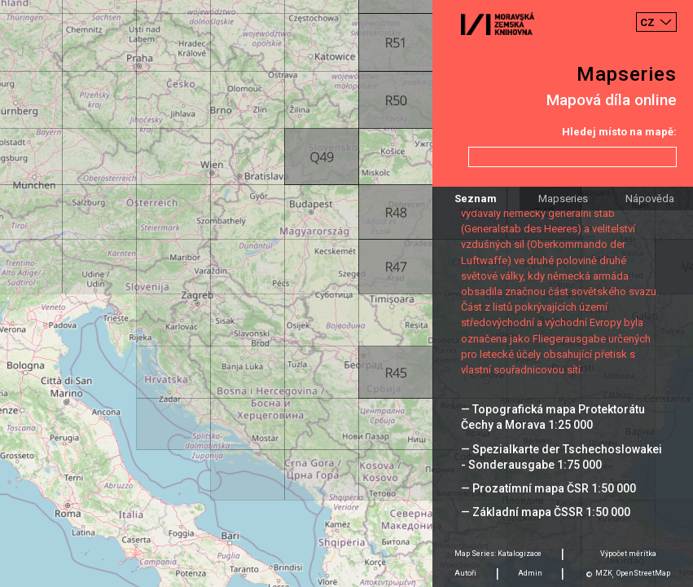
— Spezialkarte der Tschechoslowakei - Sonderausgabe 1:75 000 (561, 457)
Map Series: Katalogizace (498, 553)
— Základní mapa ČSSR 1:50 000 (545, 512)
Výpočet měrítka (628, 553)
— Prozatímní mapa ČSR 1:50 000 (548, 488)
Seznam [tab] (475, 198)
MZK (603, 573)
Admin (530, 573)
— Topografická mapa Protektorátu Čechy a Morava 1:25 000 (553, 417)
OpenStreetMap (643, 573)
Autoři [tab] (465, 573)
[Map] (346, 293)
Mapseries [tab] (563, 198)
